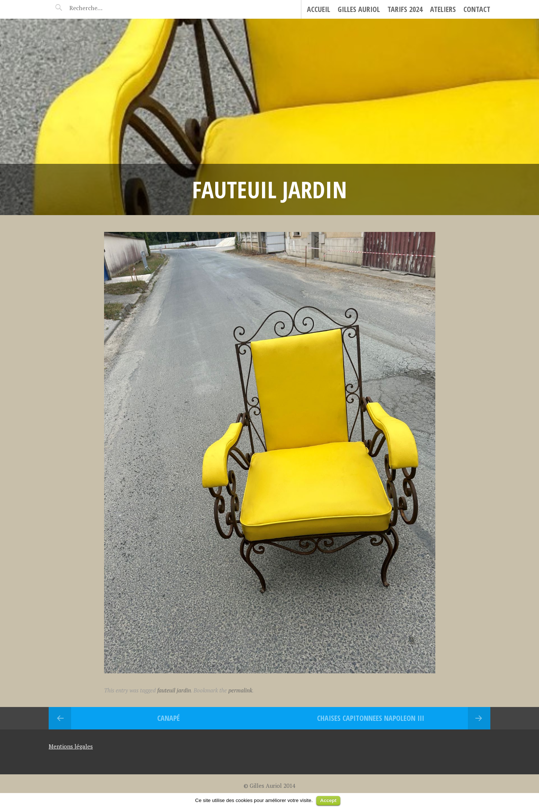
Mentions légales (71, 746)
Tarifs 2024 (405, 9)
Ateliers (443, 9)
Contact (476, 9)
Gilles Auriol (359, 9)
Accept (328, 800)
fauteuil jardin (174, 690)
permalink (240, 690)
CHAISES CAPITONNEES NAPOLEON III (370, 718)
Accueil (318, 9)
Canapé (168, 718)
